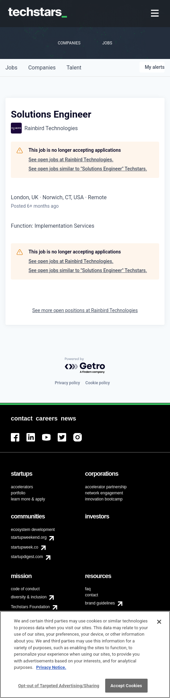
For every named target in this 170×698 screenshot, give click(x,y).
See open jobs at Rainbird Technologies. (71, 159)
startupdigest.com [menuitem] (27, 556)
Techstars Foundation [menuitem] (30, 606)
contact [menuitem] (91, 595)
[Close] (159, 625)
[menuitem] (155, 13)
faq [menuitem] (88, 589)
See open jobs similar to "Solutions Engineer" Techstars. (88, 168)
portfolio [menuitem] (18, 493)
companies (42, 67)
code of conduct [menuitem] (25, 589)
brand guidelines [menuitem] (100, 603)
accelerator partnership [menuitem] (106, 487)
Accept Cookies (126, 688)
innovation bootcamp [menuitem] (104, 499)
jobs (11, 67)
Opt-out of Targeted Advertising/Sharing (58, 688)
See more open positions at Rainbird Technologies (85, 310)
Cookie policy (98, 383)
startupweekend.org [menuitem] (28, 537)
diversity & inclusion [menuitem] (28, 597)
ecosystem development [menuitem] (33, 529)
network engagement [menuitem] (104, 493)
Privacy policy (67, 383)
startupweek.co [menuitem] (24, 547)
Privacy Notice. (51, 670)
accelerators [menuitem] (22, 487)
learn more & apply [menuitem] (28, 499)
